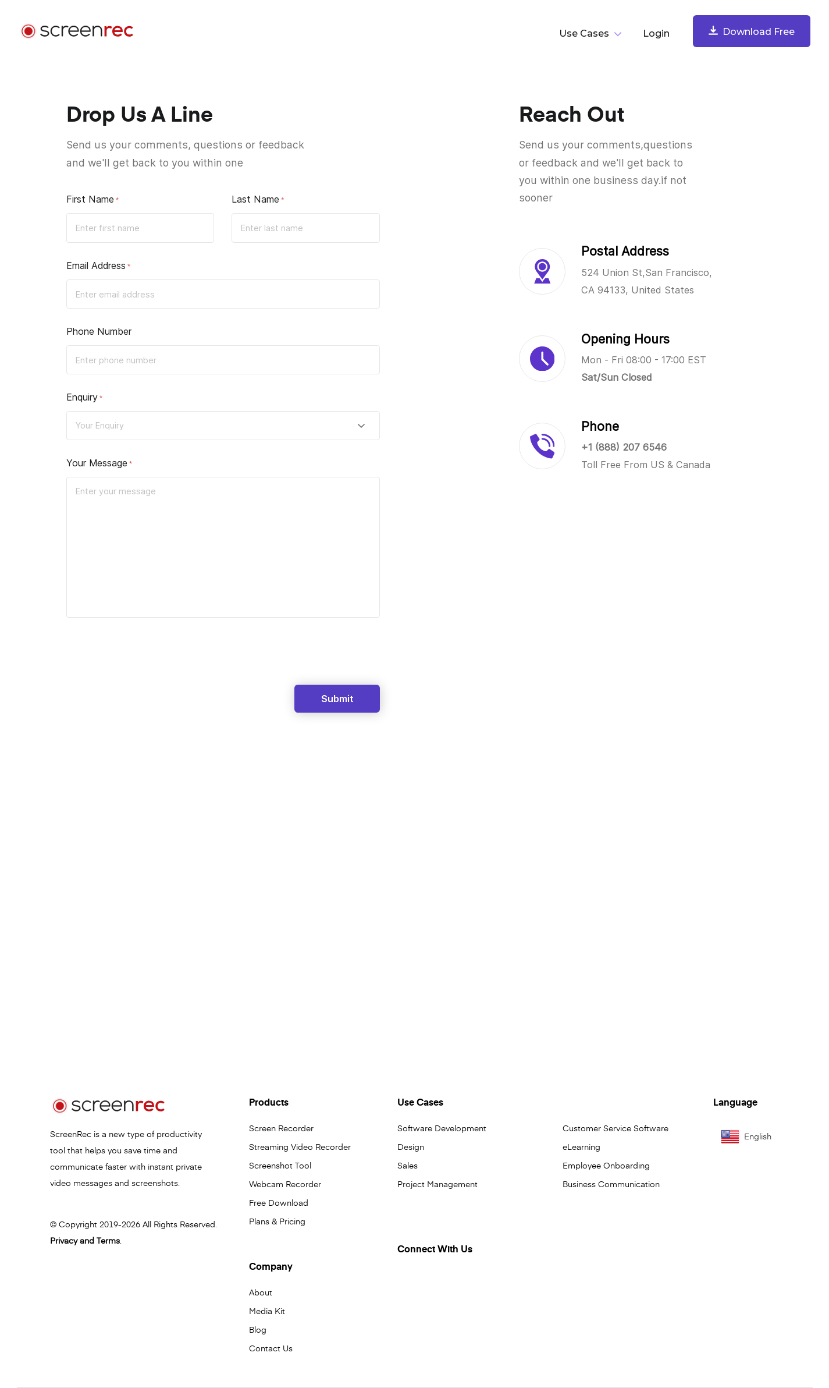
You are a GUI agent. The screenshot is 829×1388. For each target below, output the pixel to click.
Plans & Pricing (277, 1221)
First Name (90, 199)
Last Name (255, 199)
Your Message (96, 463)
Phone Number (98, 331)
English (746, 1136)
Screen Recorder (281, 1128)
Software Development (441, 1128)
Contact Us (271, 1348)
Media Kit (267, 1310)
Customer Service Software (615, 1128)
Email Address (96, 265)
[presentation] (154, 656)
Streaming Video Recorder (300, 1146)
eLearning (581, 1146)
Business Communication (611, 1183)
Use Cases (584, 33)
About (260, 1292)
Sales (407, 1165)
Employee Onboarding (606, 1165)
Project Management (437, 1183)
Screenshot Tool (280, 1165)
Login (656, 33)
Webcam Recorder (285, 1183)
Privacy (63, 1240)
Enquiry (82, 397)
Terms (108, 1240)
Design (410, 1146)
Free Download (278, 1202)
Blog (257, 1329)
